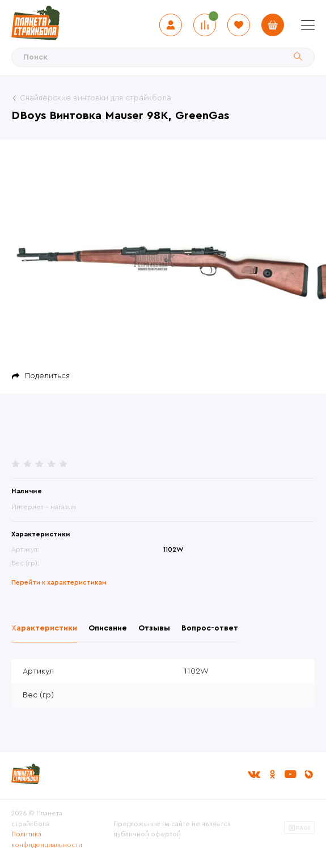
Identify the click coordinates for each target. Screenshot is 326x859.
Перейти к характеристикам (59, 582)
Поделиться (47, 376)
